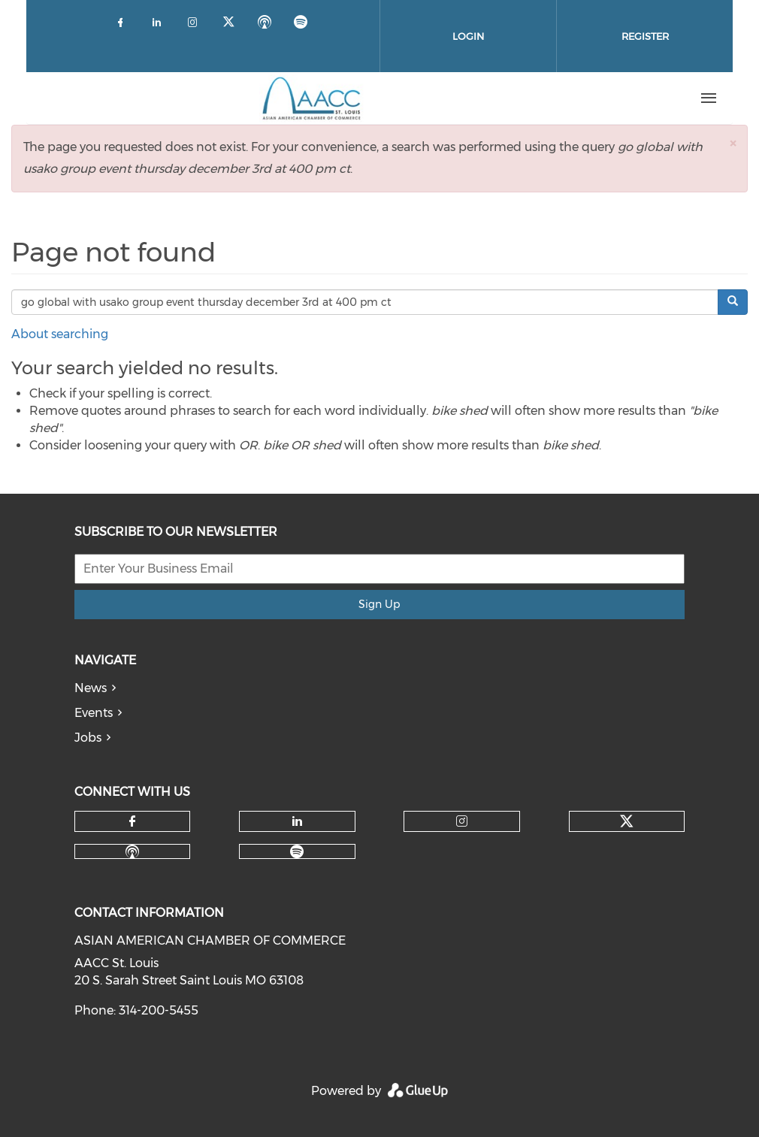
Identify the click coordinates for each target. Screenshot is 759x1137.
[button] (732, 143)
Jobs (87, 737)
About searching (59, 334)
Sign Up (379, 604)
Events (93, 713)
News (90, 688)
